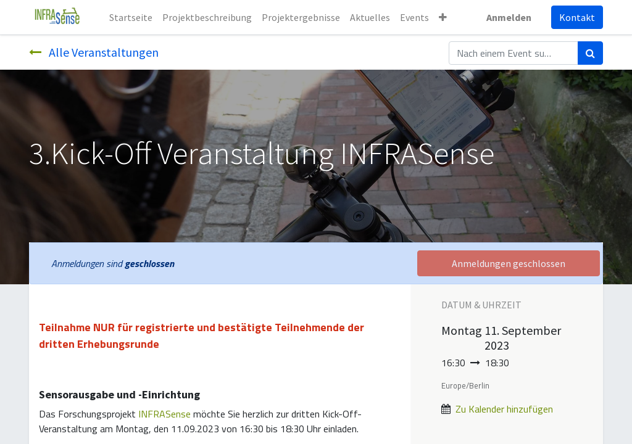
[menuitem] (130, 17)
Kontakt (577, 17)
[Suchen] (590, 53)
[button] (443, 17)
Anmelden (508, 17)
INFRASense (164, 413)
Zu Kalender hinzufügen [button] (504, 408)
